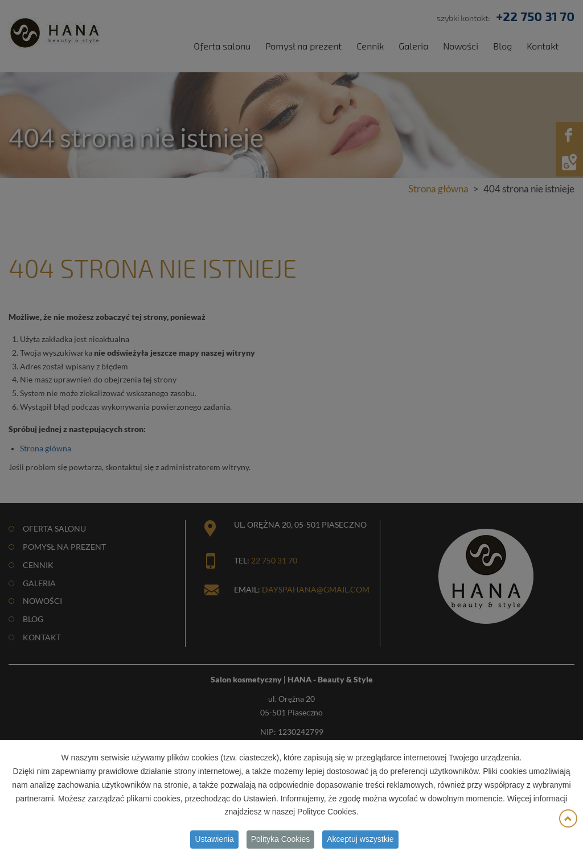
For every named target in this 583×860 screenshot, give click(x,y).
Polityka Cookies (280, 841)
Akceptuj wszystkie (360, 841)
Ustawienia (214, 841)
